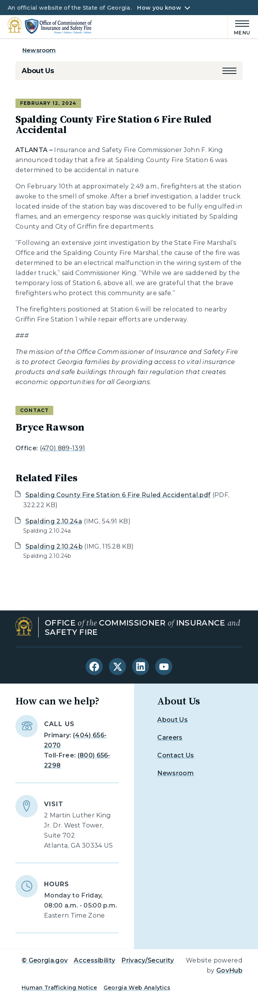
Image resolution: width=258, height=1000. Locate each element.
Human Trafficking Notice (59, 987)
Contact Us (175, 755)
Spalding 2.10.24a (53, 521)
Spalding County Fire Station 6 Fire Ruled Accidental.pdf (118, 495)
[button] (229, 70)
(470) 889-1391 (62, 448)
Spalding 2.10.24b (54, 546)
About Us (38, 71)
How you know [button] (159, 8)
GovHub (229, 970)
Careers (169, 737)
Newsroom (39, 50)
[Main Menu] (239, 26)
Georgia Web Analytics (137, 987)
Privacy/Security (147, 960)
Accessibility (94, 960)
